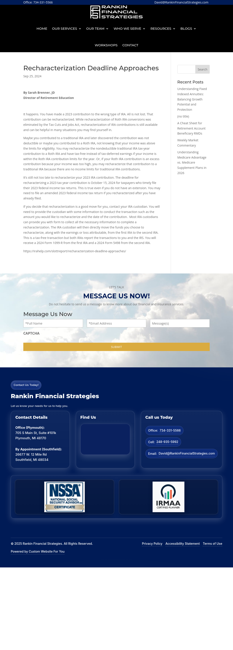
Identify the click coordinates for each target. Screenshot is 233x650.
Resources (160, 28)
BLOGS (186, 28)
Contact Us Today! (26, 385)
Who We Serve (127, 28)
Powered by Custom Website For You (38, 551)
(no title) (183, 116)
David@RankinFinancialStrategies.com (187, 453)
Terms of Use (212, 543)
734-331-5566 (170, 430)
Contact (130, 45)
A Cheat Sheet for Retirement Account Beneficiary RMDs (191, 128)
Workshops (106, 45)
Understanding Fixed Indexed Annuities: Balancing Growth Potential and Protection (192, 99)
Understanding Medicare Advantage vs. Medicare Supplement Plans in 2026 (192, 162)
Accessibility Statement (182, 543)
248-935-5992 (167, 442)
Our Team (95, 28)
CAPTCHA (31, 333)
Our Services (64, 28)
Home (42, 28)
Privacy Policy (152, 543)
